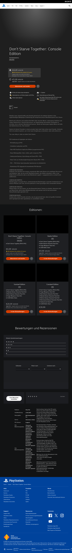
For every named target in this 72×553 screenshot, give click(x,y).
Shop (36, 6)
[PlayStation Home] (4, 6)
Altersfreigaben (29, 518)
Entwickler (28, 522)
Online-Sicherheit (52, 495)
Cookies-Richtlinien (51, 549)
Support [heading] (6, 511)
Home (5, 484)
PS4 (16, 6)
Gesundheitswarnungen (42, 456)
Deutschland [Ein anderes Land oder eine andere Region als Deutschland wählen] (9, 549)
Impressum (6, 491)
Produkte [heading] (28, 488)
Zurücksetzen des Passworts (10, 522)
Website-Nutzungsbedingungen (37, 549)
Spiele (8, 6)
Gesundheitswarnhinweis (32, 520)
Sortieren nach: (51, 366)
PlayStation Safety (8, 515)
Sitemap (45, 549)
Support (41, 6)
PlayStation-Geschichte (9, 501)
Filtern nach (34, 366)
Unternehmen (7, 499)
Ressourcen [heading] (29, 511)
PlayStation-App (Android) (54, 528)
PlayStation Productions (9, 497)
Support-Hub (7, 513)
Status (5, 518)
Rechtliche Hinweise (16, 549)
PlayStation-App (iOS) (53, 526)
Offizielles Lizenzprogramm (32, 524)
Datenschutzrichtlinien (25, 549)
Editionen (18, 366)
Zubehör (27, 6)
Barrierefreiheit (51, 493)
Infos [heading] (5, 488)
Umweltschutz (51, 491)
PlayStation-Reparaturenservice (11, 520)
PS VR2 (27, 495)
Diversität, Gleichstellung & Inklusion (56, 497)
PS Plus (21, 6)
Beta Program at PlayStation (54, 530)
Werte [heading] (49, 488)
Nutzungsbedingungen (31, 513)
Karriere (5, 493)
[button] (14, 398)
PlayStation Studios (8, 495)
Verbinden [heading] (51, 511)
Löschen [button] (62, 396)
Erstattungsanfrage (8, 524)
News (32, 6)
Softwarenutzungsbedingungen (62, 549)
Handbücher (6, 526)
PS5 (12, 6)
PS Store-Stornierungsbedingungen (34, 515)
